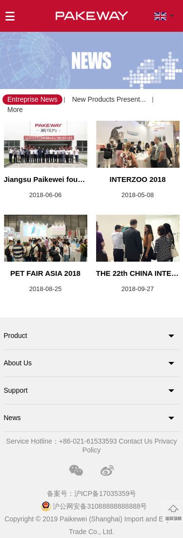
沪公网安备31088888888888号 (100, 506)
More (15, 109)
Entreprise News (32, 99)
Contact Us (135, 441)
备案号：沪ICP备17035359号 (92, 493)
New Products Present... (109, 99)
